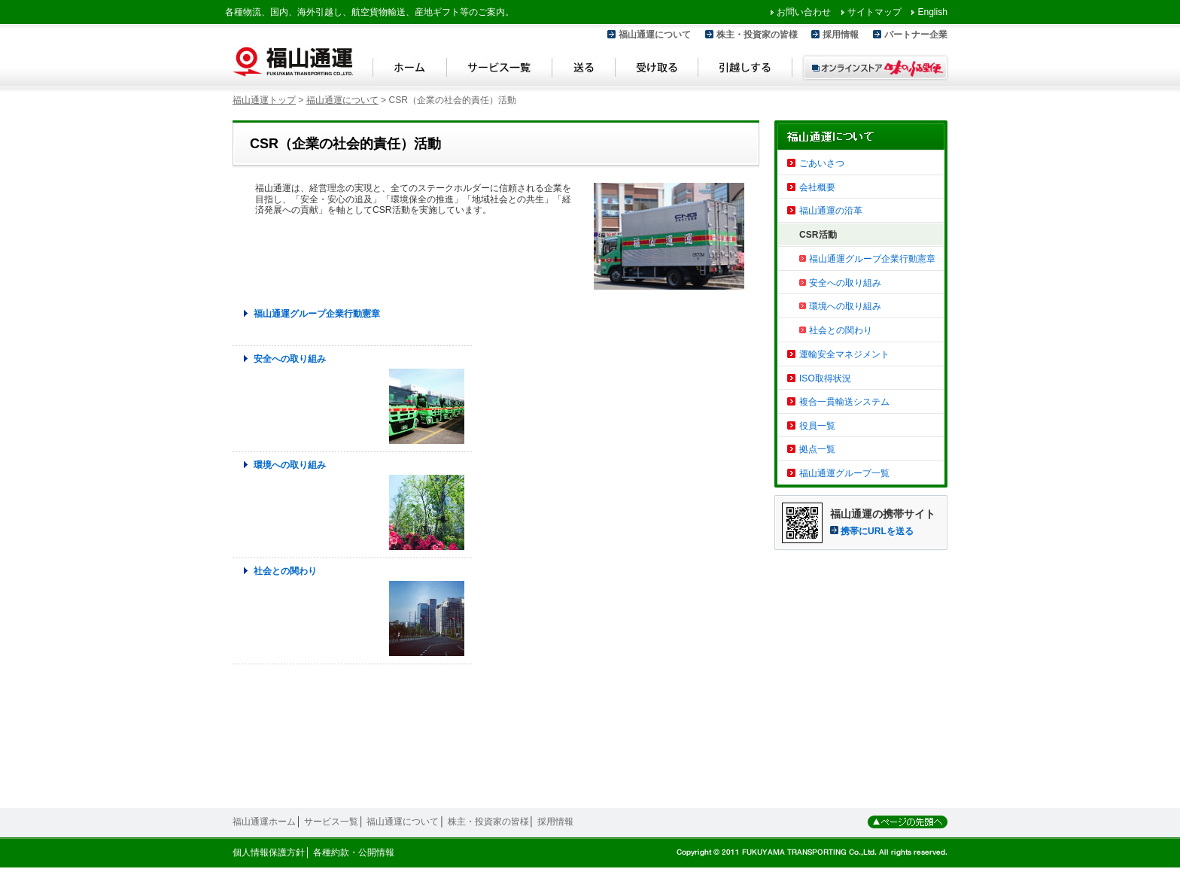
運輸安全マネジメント (844, 354)
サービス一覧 (499, 69)
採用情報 (841, 34)
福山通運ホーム (264, 821)
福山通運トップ (264, 100)
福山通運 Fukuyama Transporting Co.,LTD (293, 62)
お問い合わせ (804, 12)
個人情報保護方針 (269, 852)
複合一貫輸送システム (844, 401)
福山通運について (655, 34)
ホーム (410, 69)
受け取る (657, 69)
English (932, 12)
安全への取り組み (290, 359)
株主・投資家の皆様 (757, 34)
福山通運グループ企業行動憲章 (317, 313)
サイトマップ (874, 12)
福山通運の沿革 (830, 210)
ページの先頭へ (907, 822)
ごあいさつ (821, 163)
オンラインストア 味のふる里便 (875, 67)
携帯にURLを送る (877, 531)
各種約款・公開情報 (353, 852)
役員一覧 (817, 426)
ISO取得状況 (825, 378)
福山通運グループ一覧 (844, 473)
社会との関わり (285, 571)
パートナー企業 (915, 34)
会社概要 (817, 187)
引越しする (745, 69)
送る (584, 69)
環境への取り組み (290, 465)
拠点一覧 (817, 449)
